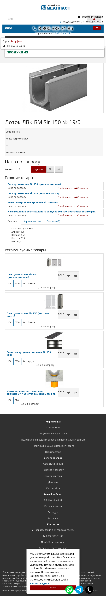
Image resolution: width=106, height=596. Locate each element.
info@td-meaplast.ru (93, 16)
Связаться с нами (53, 463)
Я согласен (53, 587)
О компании (53, 427)
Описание (12, 221)
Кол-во (9, 169)
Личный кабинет (53, 499)
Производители (53, 476)
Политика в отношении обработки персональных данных (53, 439)
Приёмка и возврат (53, 469)
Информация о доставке (53, 433)
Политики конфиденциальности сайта (21, 590)
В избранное (65, 188)
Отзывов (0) (53, 221)
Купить (39, 169)
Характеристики (32, 221)
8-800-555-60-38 (62, 33)
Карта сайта (53, 488)
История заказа (53, 506)
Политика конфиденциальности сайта (53, 445)
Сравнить (81, 188)
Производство (53, 451)
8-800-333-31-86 (56, 28)
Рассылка (53, 518)
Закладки (53, 512)
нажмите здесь (39, 583)
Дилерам (53, 482)
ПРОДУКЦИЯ (17, 52)
